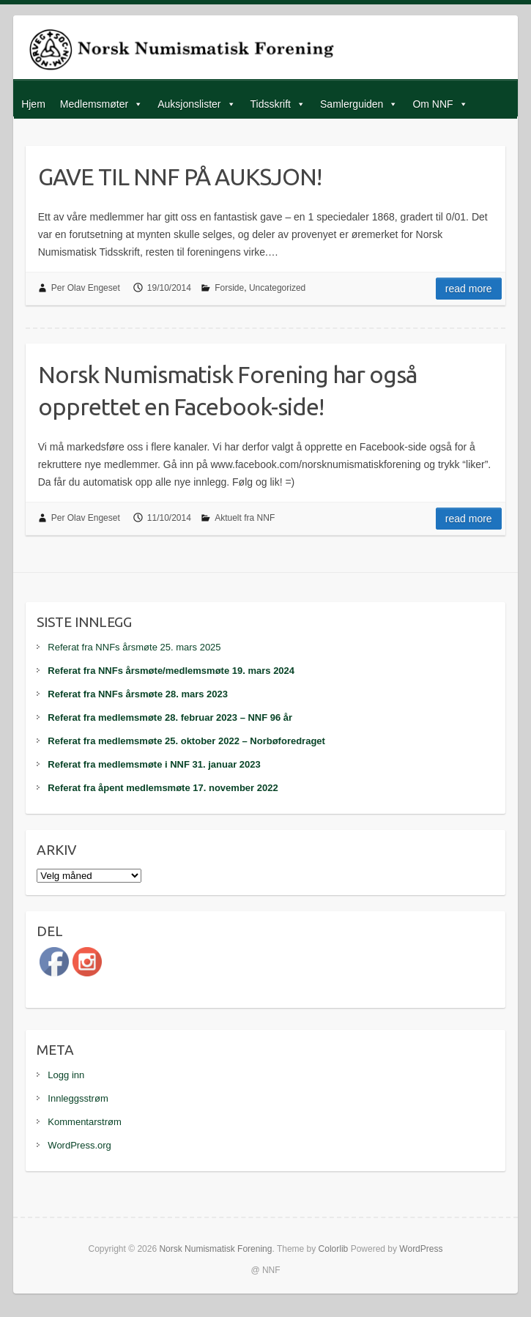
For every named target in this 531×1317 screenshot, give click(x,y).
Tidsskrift (270, 104)
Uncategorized (277, 288)
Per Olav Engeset (85, 288)
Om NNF (432, 104)
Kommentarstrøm (84, 1121)
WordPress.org (79, 1145)
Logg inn (66, 1074)
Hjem (33, 104)
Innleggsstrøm (78, 1098)
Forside (229, 288)
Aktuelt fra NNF (245, 518)
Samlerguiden (351, 104)
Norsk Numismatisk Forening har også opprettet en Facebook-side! (227, 390)
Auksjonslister (188, 104)
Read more (468, 288)
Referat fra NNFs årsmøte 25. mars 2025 (134, 647)
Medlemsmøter (94, 104)
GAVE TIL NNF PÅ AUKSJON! (180, 176)
